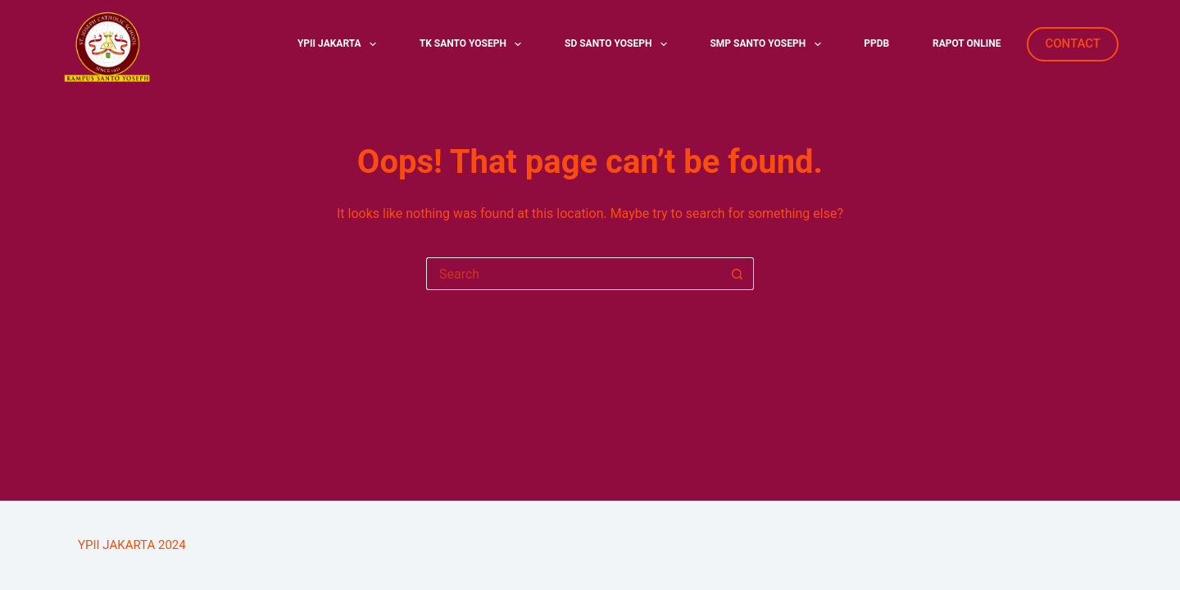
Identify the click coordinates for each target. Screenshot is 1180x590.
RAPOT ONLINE (967, 43)
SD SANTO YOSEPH (619, 44)
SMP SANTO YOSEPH (768, 44)
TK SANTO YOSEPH (474, 44)
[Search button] (737, 273)
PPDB (876, 43)
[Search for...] (573, 273)
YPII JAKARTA (340, 44)
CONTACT (1073, 43)
